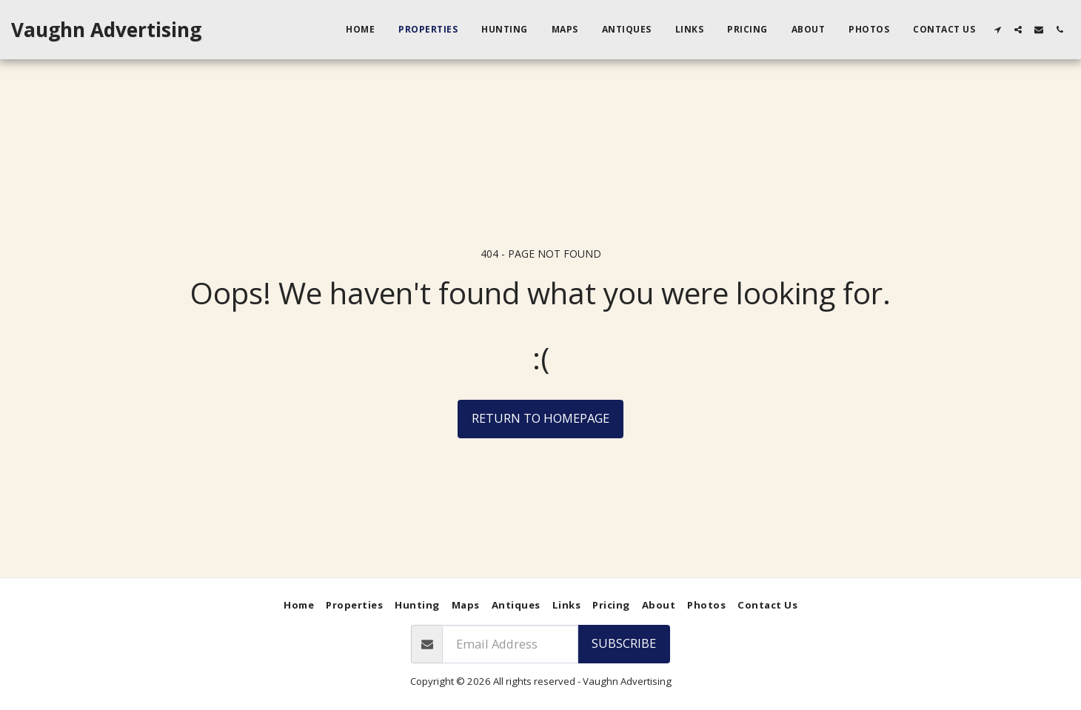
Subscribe (624, 643)
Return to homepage (540, 417)
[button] (997, 29)
